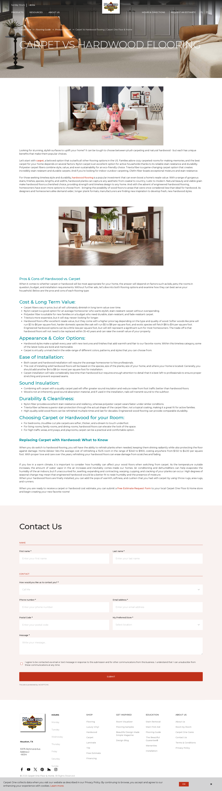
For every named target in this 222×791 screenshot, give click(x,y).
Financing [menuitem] (91, 758)
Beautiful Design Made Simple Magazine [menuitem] (127, 733)
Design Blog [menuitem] (122, 740)
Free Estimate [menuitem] (93, 753)
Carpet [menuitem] (89, 737)
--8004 (31, 5)
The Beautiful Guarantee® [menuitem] (153, 739)
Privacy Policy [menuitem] (183, 748)
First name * (25, 551)
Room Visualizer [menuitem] (124, 721)
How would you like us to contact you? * (39, 582)
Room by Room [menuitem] (183, 727)
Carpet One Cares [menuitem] (185, 732)
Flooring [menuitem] (90, 721)
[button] (201, 12)
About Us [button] (54, 12)
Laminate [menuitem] (91, 742)
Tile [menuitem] (88, 748)
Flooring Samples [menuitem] (125, 727)
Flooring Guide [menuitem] (153, 732)
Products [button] (17, 12)
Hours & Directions (153, 12)
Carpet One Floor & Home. (41, 776)
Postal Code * (25, 618)
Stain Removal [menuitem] (153, 721)
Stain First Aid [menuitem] (153, 727)
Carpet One (25, 29)
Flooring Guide (43, 29)
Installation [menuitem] (151, 751)
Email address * (120, 600)
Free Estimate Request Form (134, 488)
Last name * (118, 551)
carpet (40, 160)
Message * (24, 635)
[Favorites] (207, 12)
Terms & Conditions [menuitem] (186, 742)
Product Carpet (63, 29)
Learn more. (57, 785)
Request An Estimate (183, 12)
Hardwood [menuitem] (91, 732)
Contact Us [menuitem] (181, 737)
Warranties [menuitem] (151, 745)
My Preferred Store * (123, 618)
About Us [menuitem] (180, 721)
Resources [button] (36, 12)
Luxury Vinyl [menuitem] (92, 727)
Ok (183, 784)
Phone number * (27, 600)
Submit (111, 676)
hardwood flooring (82, 177)
